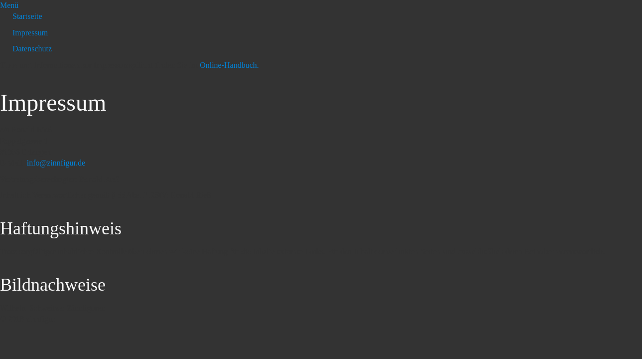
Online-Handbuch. (229, 65)
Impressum (30, 32)
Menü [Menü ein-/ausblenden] (9, 5)
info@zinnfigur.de (56, 163)
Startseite (27, 16)
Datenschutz (32, 48)
